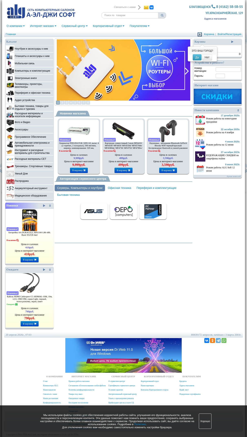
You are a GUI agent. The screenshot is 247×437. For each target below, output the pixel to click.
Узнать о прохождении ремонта (121, 398)
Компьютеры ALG (50, 386)
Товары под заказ (75, 394)
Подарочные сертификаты (190, 394)
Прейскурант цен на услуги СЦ (121, 403)
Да (197, 57)
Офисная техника (119, 188)
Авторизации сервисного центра (83, 178)
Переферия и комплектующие (157, 188)
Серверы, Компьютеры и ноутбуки (79, 188)
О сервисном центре (116, 381)
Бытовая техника (68, 194)
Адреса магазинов (215, 18)
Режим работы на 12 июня (220, 144)
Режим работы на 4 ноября (220, 132)
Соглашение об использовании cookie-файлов (87, 386)
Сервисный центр (75, 26)
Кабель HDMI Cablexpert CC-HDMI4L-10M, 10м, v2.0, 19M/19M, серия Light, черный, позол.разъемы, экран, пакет (29, 299)
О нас (45, 381)
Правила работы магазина (78, 381)
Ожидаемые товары (76, 398)
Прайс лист (184, 390)
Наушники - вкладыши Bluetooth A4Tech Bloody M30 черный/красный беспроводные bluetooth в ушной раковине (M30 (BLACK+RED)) (168, 147)
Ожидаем (25, 270)
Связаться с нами (50, 394)
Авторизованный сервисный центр (122, 394)
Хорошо (205, 421)
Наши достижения (50, 398)
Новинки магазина (73, 113)
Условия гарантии (115, 390)
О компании (16, 26)
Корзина (209, 34)
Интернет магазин (43, 26)
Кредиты (183, 381)
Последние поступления (78, 403)
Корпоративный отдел (109, 26)
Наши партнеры (147, 386)
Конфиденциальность (52, 403)
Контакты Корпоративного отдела (154, 390)
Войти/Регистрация (229, 34)
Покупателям (139, 26)
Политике (140, 424)
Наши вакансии (49, 390)
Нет (207, 57)
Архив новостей (234, 176)
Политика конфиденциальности (81, 390)
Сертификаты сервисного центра (121, 386)
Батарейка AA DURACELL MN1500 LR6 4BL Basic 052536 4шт (30, 233)
